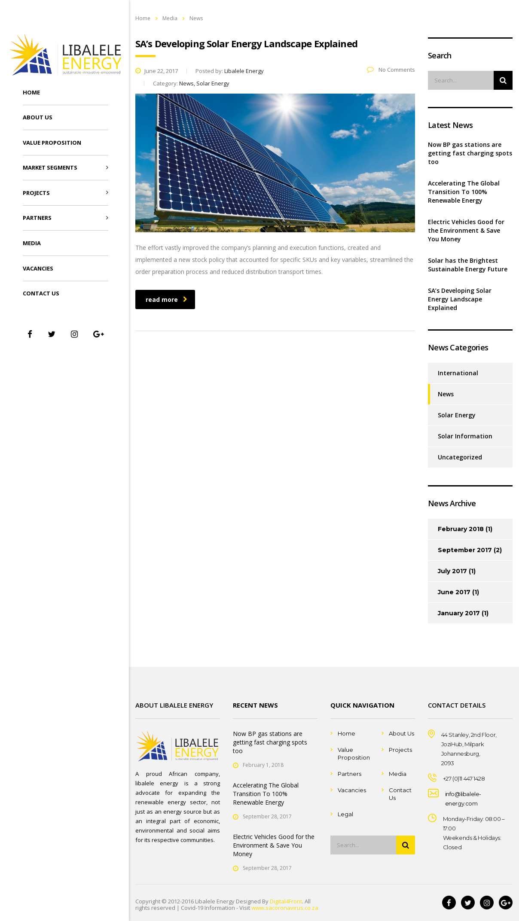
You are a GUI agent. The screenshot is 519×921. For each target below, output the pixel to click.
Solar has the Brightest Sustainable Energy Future (467, 264)
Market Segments (50, 167)
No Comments (391, 69)
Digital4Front (286, 901)
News (446, 394)
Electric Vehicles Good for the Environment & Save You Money (466, 230)
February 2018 (461, 529)
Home (31, 92)
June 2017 (454, 592)
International (458, 373)
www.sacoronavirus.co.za (284, 908)
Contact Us (41, 293)
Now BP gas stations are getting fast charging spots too (470, 153)
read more (166, 299)
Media (32, 243)
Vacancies (38, 268)
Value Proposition (52, 142)
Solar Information (465, 436)
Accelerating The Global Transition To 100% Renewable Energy (464, 191)
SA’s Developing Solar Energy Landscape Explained (460, 299)
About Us (37, 117)
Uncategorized (460, 457)
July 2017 (452, 571)
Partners (37, 218)
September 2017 (465, 550)
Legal (345, 814)
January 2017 (459, 613)
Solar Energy (457, 415)
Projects (36, 193)
